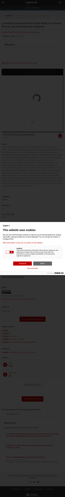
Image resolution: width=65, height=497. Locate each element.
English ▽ (6, 226)
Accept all (22, 263)
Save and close (32, 268)
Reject (42, 263)
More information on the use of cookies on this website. (23, 243)
